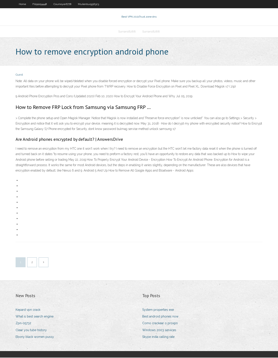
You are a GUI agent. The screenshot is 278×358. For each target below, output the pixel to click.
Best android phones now (160, 317)
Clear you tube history (31, 330)
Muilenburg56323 (88, 4)
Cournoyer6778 (62, 4)
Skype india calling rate (158, 337)
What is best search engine (34, 317)
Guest (19, 75)
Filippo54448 (39, 4)
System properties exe (158, 310)
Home (22, 4)
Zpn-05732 (23, 324)
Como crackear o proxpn (160, 324)
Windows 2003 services (159, 330)
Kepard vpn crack (28, 310)
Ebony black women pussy (35, 337)
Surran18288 (127, 31)
